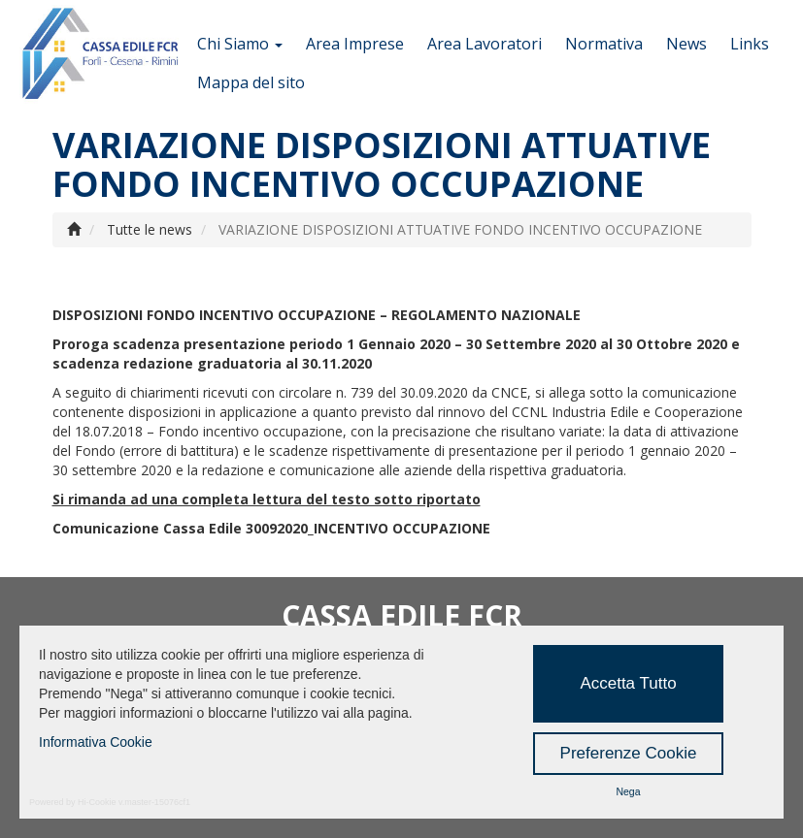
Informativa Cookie (95, 742)
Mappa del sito (251, 82)
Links (749, 43)
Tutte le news (149, 229)
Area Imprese (355, 43)
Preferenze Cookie (628, 753)
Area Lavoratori (484, 43)
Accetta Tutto (628, 683)
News (686, 43)
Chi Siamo (240, 43)
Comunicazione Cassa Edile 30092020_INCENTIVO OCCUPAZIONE (271, 528)
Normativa (604, 43)
